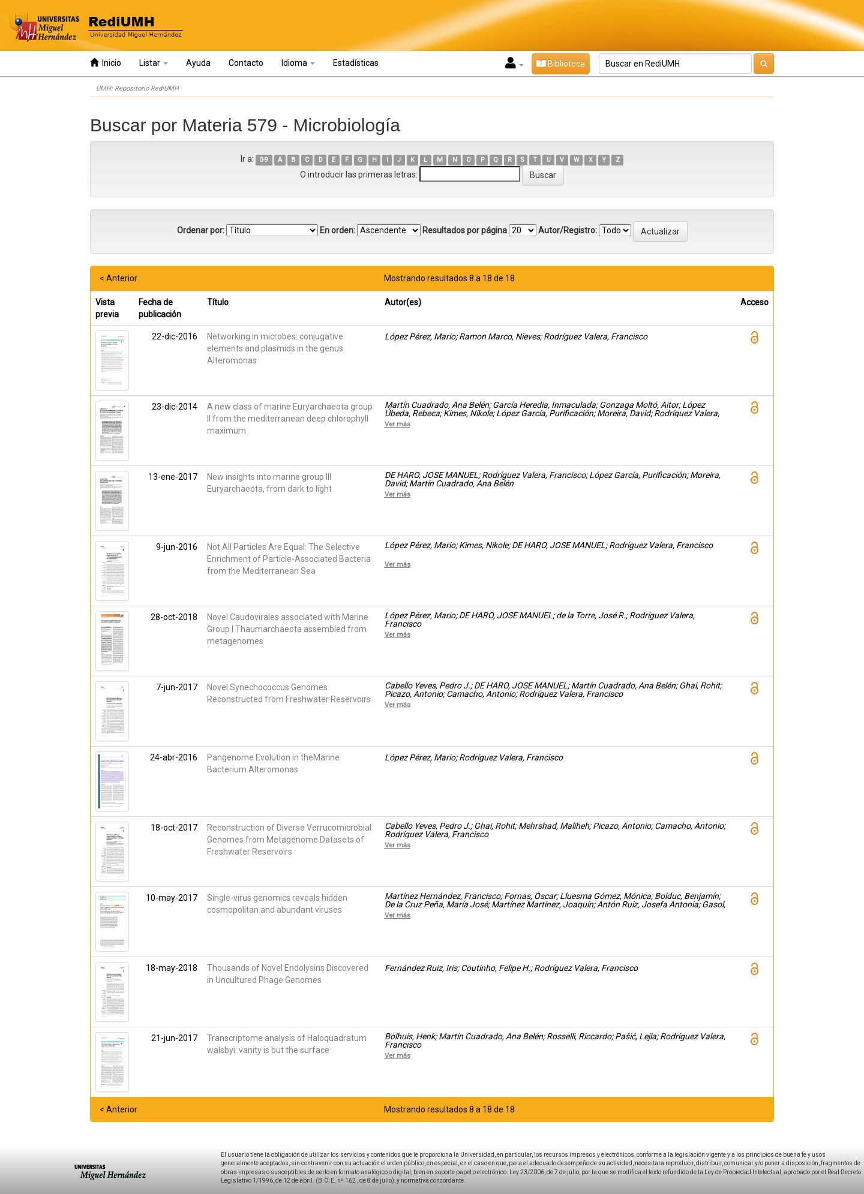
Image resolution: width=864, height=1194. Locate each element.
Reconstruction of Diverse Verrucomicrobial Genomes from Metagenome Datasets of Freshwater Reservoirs (289, 839)
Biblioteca (560, 63)
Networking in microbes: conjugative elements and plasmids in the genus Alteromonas (275, 348)
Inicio (105, 63)
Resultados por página (464, 230)
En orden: (337, 230)
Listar (153, 63)
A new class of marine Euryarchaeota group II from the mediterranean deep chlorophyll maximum (290, 418)
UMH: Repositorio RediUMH (137, 88)
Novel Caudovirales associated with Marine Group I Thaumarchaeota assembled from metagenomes (287, 629)
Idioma (298, 63)
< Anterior (118, 278)
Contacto (246, 63)
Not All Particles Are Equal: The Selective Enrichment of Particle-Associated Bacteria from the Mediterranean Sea (289, 559)
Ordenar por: (200, 230)
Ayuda (198, 63)
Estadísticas (356, 63)
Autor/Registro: (567, 230)
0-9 (263, 160)
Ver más (397, 424)
